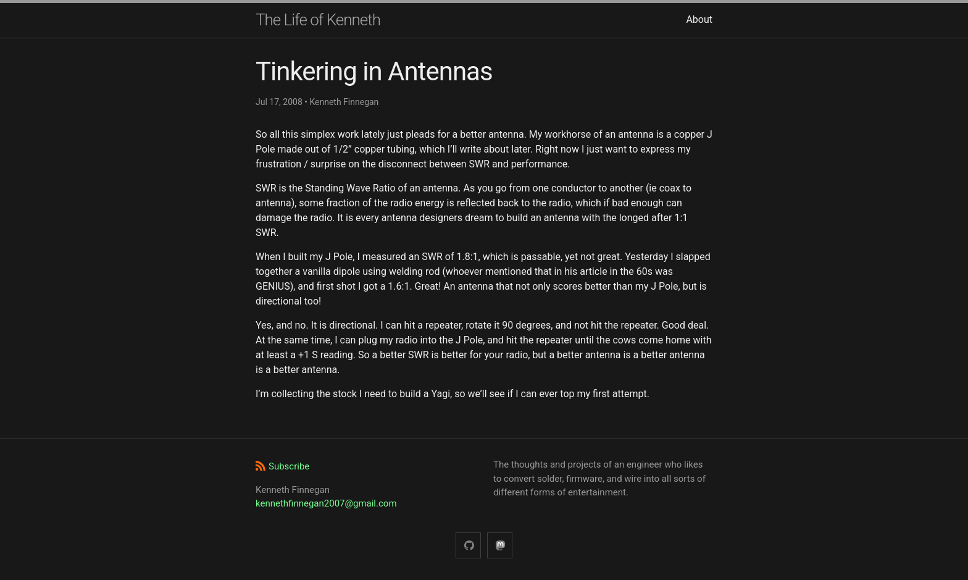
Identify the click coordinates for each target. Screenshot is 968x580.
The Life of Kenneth (318, 20)
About (699, 19)
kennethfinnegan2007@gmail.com (326, 503)
